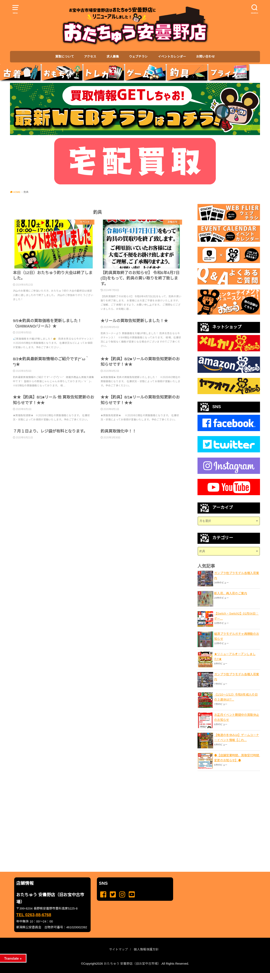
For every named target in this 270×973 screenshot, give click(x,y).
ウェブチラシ (138, 56)
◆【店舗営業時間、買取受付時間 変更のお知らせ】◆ (237, 758)
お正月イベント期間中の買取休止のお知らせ (236, 717)
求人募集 (112, 56)
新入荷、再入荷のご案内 (230, 593)
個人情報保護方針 (146, 949)
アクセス (90, 56)
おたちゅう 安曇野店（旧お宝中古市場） (132, 963)
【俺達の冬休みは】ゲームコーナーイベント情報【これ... (236, 737)
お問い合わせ (205, 56)
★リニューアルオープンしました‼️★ (235, 656)
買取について (64, 56)
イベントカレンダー (172, 56)
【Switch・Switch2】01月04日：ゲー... (236, 616)
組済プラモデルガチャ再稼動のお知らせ (236, 636)
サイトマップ (118, 949)
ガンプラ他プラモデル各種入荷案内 (236, 575)
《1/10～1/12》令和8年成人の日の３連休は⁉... (236, 697)
